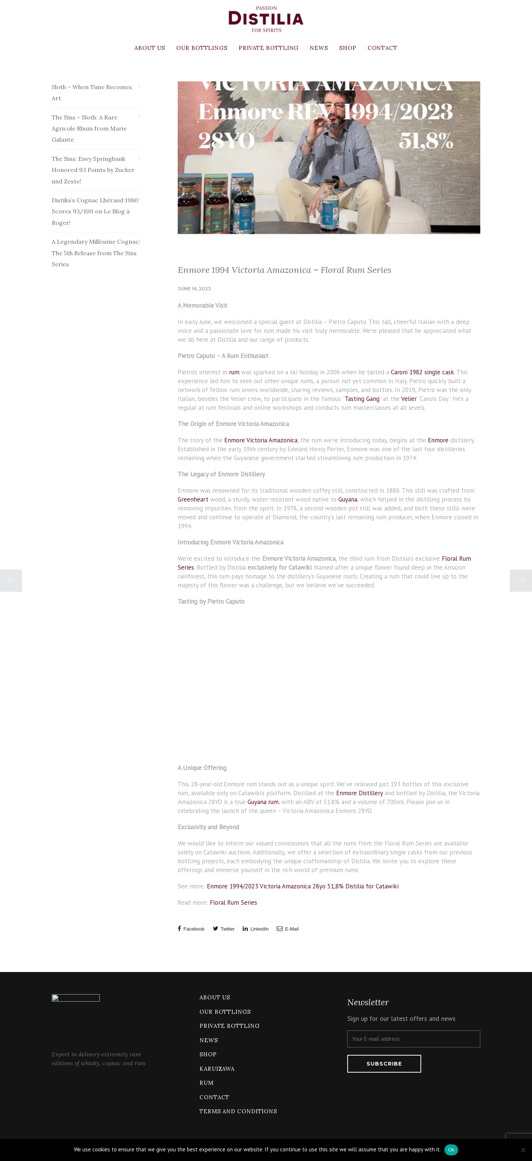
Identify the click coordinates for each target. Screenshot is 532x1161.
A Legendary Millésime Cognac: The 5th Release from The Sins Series (96, 253)
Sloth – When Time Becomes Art (92, 92)
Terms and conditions (238, 1111)
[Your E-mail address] (413, 1038)
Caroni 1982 (407, 372)
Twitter (224, 928)
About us (149, 47)
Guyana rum (263, 802)
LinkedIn (256, 928)
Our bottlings (202, 47)
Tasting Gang (362, 399)
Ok (451, 1149)
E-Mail (288, 928)
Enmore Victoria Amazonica (260, 440)
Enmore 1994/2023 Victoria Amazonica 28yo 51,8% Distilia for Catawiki (303, 886)
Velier (409, 399)
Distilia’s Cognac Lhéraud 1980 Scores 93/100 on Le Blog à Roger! (95, 211)
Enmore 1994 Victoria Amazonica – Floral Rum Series (284, 270)
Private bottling (269, 47)
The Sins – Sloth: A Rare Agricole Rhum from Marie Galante (89, 129)
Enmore (438, 440)
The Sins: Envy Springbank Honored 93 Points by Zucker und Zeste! (93, 170)
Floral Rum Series (233, 902)
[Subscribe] (384, 1064)
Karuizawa (217, 1068)
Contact (383, 47)
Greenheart (193, 499)
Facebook (191, 928)
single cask (439, 372)
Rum (207, 1082)
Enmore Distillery (359, 793)
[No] (522, 1150)
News (319, 47)
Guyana (347, 499)
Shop (348, 47)
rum (234, 372)
